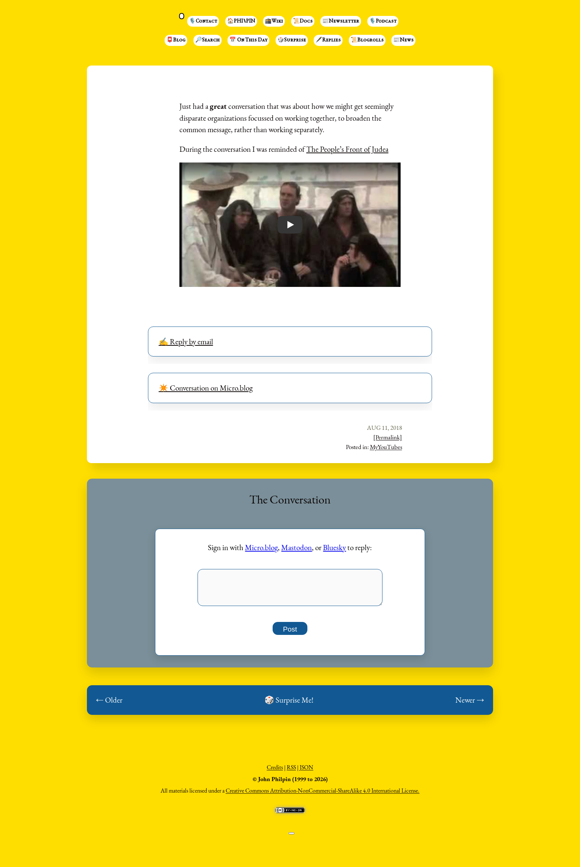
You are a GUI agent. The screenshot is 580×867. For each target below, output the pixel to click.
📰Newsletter (340, 21)
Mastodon (296, 547)
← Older (109, 704)
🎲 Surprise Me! (288, 704)
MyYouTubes (386, 447)
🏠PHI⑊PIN (241, 21)
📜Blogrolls (367, 40)
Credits (275, 772)
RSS (291, 772)
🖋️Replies (328, 40)
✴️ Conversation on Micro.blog (206, 388)
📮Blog (175, 40)
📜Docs (303, 21)
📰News (403, 40)
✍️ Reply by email (186, 342)
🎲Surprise (291, 40)
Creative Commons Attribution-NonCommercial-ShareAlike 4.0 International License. (322, 795)
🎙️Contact (203, 21)
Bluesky (334, 547)
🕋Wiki (274, 21)
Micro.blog (261, 547)
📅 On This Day (248, 40)
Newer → (469, 704)
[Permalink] (387, 437)
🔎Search (207, 40)
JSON (306, 772)
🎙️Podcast (383, 21)
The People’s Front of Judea (347, 149)
